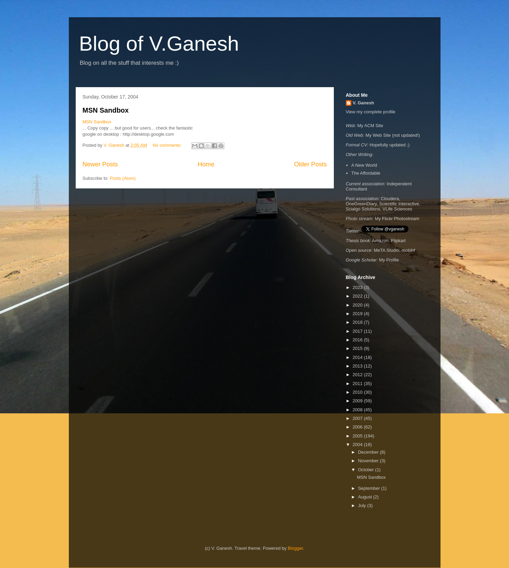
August (365, 496)
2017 (358, 331)
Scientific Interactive (399, 203)
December (369, 452)
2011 (358, 383)
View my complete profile (370, 111)
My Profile (389, 259)
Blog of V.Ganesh (159, 43)
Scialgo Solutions (363, 208)
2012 (358, 374)
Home (206, 164)
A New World (364, 165)
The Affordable (365, 173)
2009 (358, 400)
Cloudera (390, 198)
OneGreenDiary (361, 203)
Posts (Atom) (123, 178)
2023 (358, 287)
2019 (358, 313)
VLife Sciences (397, 208)
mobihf (408, 250)
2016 (358, 339)
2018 (358, 322)
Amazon (380, 240)
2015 (358, 348)
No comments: (168, 145)
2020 (358, 305)
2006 (358, 427)
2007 (358, 418)
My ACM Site (370, 125)
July (362, 505)
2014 (358, 357)
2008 (358, 409)
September (369, 488)
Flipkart (398, 240)
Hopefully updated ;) (390, 144)
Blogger (295, 548)
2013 (358, 366)
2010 (358, 392)
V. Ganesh (363, 102)
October (366, 469)
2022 (358, 296)
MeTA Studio (386, 250)
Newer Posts (100, 164)
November (369, 460)
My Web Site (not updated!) (392, 135)
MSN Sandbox (106, 110)
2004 (358, 444)
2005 (358, 435)
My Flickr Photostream (397, 218)
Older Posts (310, 164)
